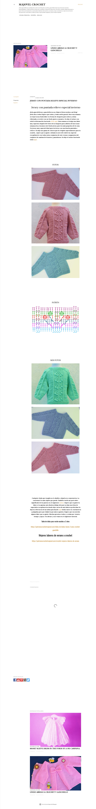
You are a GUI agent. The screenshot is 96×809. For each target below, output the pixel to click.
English (39, 15)
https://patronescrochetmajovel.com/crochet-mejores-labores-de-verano (55, 541)
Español (33, 15)
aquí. (60, 509)
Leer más (80, 52)
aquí (35, 140)
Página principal (24, 15)
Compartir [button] (53, 53)
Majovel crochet (32, 4)
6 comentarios (60, 53)
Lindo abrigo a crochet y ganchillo (49, 792)
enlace (61, 503)
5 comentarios (40, 751)
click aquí (54, 121)
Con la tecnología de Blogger (48, 804)
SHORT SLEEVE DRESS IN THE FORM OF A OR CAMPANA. (55, 748)
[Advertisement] (47, 26)
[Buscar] (80, 4)
